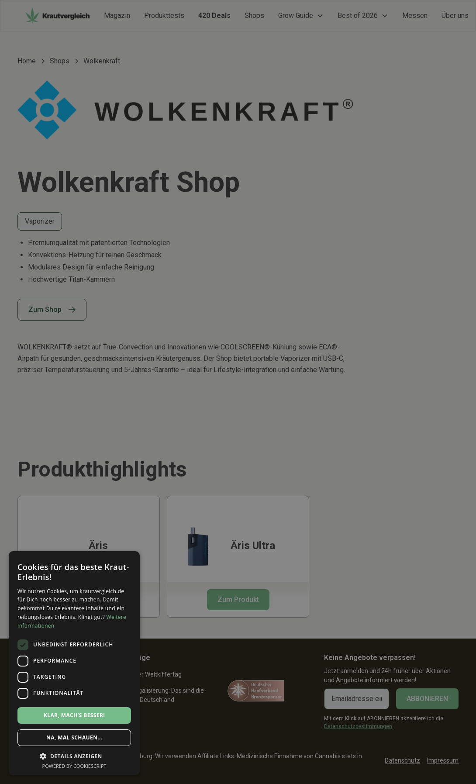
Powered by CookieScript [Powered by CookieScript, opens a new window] (74, 766)
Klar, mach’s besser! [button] (74, 715)
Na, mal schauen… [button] (74, 737)
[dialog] (238, 392)
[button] (74, 756)
